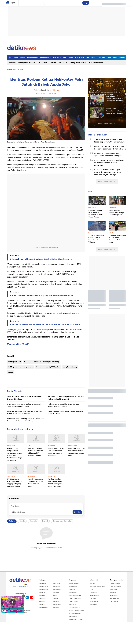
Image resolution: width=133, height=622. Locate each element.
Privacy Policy (94, 601)
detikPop (56, 607)
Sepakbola (42, 601)
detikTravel (56, 583)
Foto (109, 58)
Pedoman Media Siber (97, 586)
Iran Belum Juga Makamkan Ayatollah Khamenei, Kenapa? (107, 154)
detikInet (42, 592)
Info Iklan (93, 598)
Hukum (56, 58)
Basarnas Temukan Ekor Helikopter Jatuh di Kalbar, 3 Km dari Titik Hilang (24, 412)
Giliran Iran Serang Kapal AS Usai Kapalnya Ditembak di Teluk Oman (110, 147)
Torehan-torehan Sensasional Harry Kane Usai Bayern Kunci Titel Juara (55, 482)
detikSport (42, 598)
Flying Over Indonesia (76, 610)
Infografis (101, 58)
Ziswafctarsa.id (74, 607)
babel (10, 372)
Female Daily (114, 598)
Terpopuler (23, 63)
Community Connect (76, 619)
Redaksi (92, 583)
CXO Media (114, 601)
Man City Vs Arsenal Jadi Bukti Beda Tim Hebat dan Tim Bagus (35, 482)
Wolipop (56, 592)
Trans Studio (73, 601)
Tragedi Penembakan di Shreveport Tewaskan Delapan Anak (117, 239)
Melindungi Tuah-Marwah (77, 63)
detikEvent (73, 592)
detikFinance (43, 589)
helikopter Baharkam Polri (48, 147)
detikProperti (43, 607)
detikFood (56, 586)
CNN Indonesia (115, 583)
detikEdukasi (43, 586)
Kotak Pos (93, 592)
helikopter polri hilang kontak (20, 367)
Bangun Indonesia (96, 63)
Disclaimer (93, 604)
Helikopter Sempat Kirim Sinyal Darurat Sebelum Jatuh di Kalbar (63, 405)
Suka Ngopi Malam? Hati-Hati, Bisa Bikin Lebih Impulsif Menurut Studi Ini (35, 451)
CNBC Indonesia (115, 586)
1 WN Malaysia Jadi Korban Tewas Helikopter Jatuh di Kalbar (66, 412)
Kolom (70, 58)
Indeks (122, 58)
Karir (91, 589)
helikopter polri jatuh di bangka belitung (41, 362)
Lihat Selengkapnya (107, 123)
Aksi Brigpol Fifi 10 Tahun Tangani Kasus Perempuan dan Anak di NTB (114, 98)
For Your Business (75, 613)
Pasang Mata (73, 586)
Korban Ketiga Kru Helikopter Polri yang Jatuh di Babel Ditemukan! (41, 295)
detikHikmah (57, 604)
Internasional (45, 58)
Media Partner (94, 595)
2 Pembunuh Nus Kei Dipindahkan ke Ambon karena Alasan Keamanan (109, 162)
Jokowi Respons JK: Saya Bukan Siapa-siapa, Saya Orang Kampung (56, 451)
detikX (63, 58)
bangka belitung (70, 367)
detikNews (11, 70)
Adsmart (12, 63)
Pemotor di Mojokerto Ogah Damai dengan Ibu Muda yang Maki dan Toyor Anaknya (108, 172)
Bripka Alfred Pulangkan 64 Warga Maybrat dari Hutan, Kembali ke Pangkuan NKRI (114, 111)
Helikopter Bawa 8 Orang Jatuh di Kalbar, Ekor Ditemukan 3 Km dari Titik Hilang (25, 420)
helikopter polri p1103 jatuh (48, 367)
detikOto (42, 604)
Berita (22, 58)
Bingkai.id (72, 604)
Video (115, 58)
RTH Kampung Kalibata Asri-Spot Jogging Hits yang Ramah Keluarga (14, 482)
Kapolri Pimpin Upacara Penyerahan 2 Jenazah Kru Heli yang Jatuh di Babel (45, 324)
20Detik (55, 598)
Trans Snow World (75, 598)
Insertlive (113, 592)
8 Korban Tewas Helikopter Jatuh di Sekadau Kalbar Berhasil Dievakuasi (66, 398)
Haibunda (113, 589)
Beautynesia (114, 595)
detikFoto (56, 601)
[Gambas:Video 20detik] (18, 344)
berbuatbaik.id (74, 583)
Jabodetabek (32, 58)
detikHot (42, 595)
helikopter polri (14, 362)
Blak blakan (79, 58)
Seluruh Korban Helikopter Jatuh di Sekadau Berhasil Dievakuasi (24, 398)
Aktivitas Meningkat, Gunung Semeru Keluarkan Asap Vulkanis (96, 239)
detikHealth (57, 589)
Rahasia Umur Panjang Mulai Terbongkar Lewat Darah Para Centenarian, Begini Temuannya (14, 454)
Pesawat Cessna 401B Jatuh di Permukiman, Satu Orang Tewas (95, 213)
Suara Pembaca (57, 63)
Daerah (33, 63)
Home (15, 58)
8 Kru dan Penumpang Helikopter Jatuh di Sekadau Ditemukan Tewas (24, 405)
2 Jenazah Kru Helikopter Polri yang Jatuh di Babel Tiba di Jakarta (41, 259)
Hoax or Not (44, 63)
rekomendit (73, 616)
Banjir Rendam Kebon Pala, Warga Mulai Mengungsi (116, 212)
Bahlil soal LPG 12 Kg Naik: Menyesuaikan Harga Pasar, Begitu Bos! (76, 451)
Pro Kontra (90, 58)
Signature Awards (75, 595)
